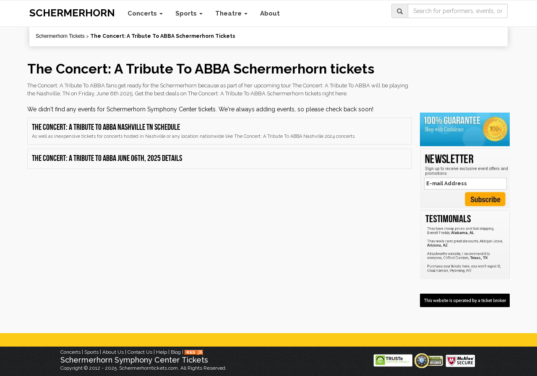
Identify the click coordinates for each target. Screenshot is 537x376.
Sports (189, 13)
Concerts (145, 13)
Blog (176, 352)
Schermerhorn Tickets (60, 36)
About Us (113, 352)
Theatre (231, 13)
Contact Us (140, 352)
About (270, 13)
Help (161, 352)
